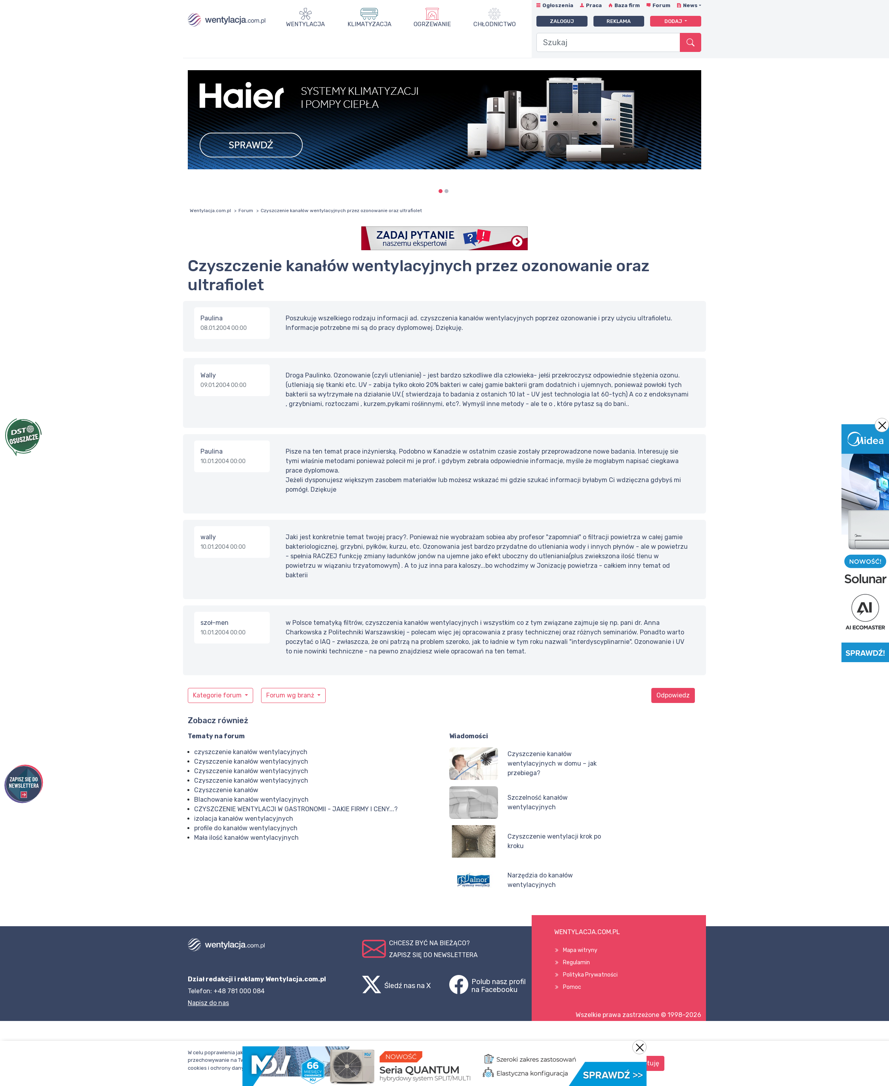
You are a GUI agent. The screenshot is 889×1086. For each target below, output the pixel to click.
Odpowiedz (673, 695)
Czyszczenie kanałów (226, 790)
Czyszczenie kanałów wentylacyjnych (251, 761)
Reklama (619, 21)
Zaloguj (562, 21)
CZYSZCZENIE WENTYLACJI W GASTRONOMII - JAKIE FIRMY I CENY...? (296, 809)
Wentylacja (305, 24)
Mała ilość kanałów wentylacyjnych (246, 837)
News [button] (690, 5)
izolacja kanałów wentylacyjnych (243, 818)
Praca (594, 5)
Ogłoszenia (557, 5)
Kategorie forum (218, 695)
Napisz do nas (208, 1003)
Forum (661, 5)
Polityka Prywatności (590, 974)
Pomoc (572, 987)
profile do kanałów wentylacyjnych (246, 828)
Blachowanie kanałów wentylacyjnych (251, 799)
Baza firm (627, 5)
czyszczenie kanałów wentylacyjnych (250, 752)
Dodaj (673, 21)
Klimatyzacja (369, 24)
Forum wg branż (291, 695)
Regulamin (576, 962)
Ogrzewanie (432, 24)
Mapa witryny (580, 950)
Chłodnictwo (494, 24)
